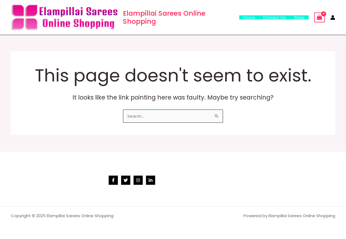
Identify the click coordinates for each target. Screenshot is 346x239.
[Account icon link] (332, 17)
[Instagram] (138, 180)
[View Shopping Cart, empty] (319, 17)
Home (249, 17)
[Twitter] (125, 180)
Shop (299, 17)
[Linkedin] (150, 180)
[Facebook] (113, 180)
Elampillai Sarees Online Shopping (164, 17)
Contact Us (274, 17)
